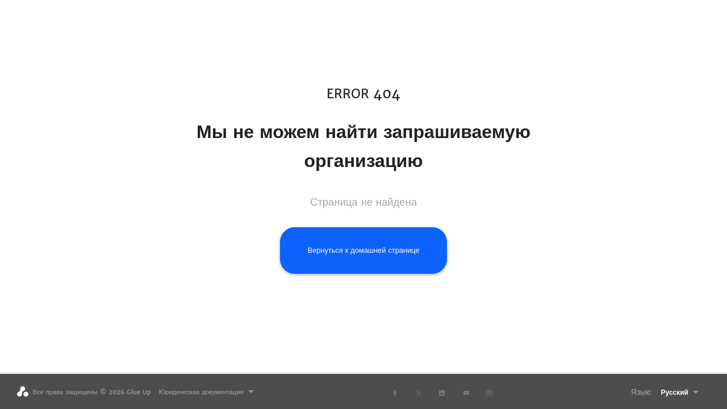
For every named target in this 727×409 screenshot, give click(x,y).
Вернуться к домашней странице (364, 250)
